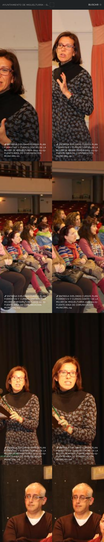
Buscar (93, 4)
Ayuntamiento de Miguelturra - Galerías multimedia (38, 5)
